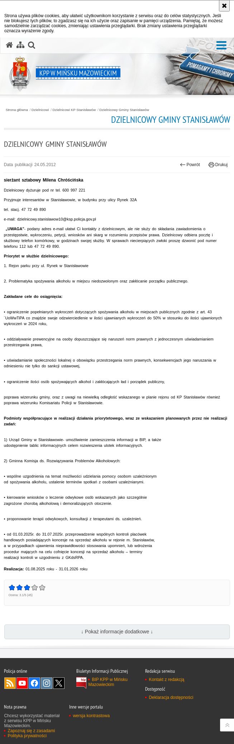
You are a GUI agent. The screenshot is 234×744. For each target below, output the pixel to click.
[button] (221, 45)
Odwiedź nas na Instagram (46, 683)
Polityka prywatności (27, 735)
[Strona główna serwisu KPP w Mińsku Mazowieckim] (9, 45)
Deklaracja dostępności (171, 697)
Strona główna (17, 110)
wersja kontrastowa (91, 715)
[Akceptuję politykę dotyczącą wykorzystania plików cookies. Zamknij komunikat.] (224, 5)
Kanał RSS (10, 683)
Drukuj (218, 165)
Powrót (190, 165)
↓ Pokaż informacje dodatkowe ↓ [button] (117, 631)
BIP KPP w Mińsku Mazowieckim (108, 682)
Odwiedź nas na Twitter (59, 683)
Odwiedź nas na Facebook (34, 683)
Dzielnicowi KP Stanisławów (74, 110)
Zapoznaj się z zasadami (31, 730)
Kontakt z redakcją (166, 679)
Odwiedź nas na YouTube (22, 683)
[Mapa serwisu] (20, 45)
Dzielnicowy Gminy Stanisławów (124, 110)
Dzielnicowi (40, 110)
